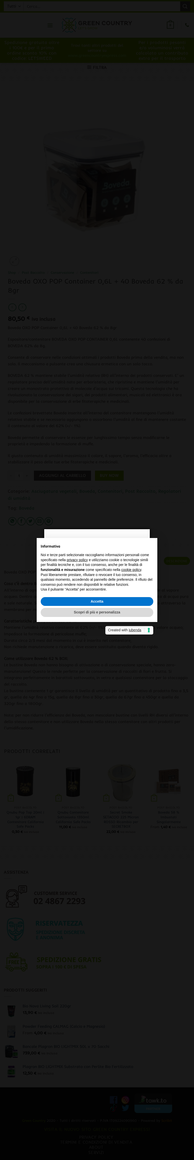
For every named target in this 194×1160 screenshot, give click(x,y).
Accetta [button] (97, 601)
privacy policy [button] (77, 560)
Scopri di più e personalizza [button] (97, 612)
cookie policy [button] (131, 570)
